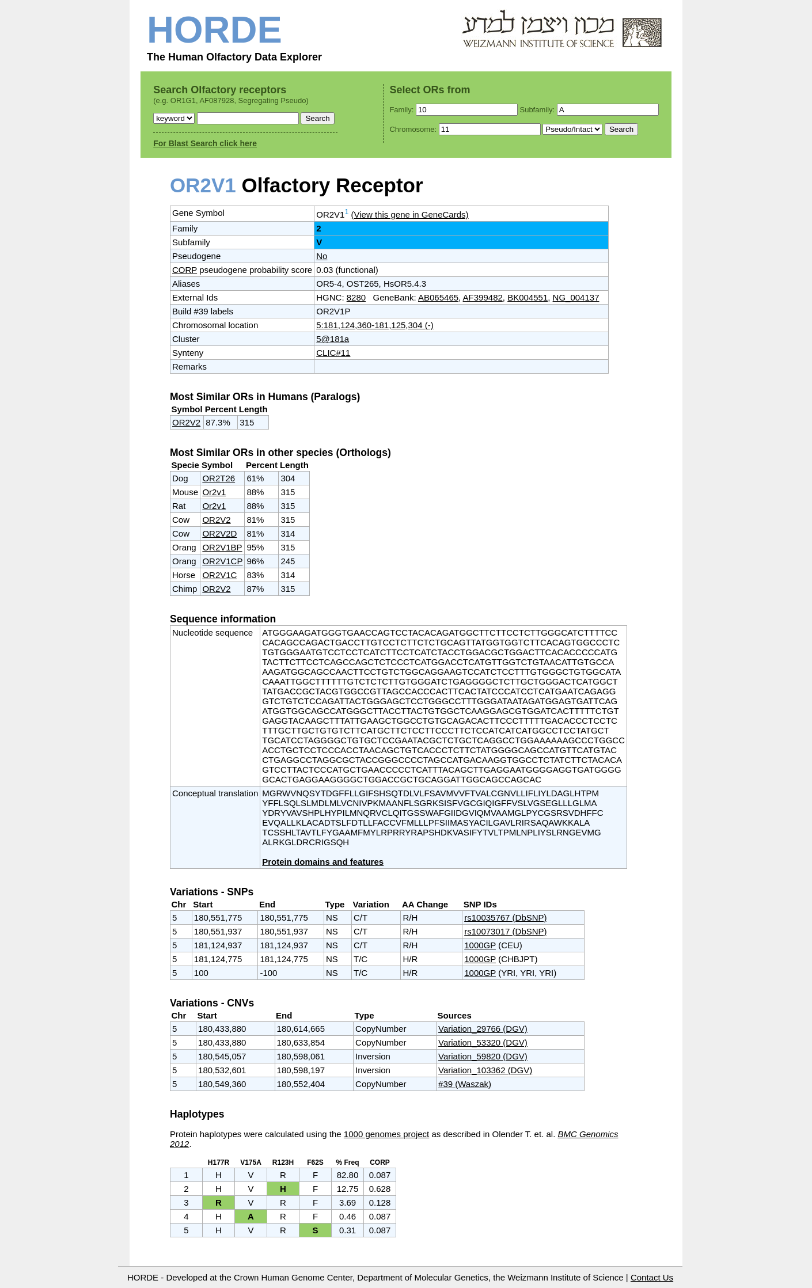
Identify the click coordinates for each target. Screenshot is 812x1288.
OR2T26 (218, 478)
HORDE (214, 30)
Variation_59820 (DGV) (483, 1056)
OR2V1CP (222, 561)
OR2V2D (219, 533)
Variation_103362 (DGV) (485, 1070)
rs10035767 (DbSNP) (505, 917)
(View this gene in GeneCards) (410, 214)
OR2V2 (186, 422)
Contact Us (652, 1277)
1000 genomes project (386, 1134)
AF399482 (483, 297)
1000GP (480, 945)
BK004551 (527, 297)
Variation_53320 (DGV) (483, 1042)
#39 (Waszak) (464, 1084)
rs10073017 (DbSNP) (505, 931)
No (321, 256)
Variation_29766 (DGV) (483, 1029)
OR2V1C (219, 575)
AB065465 (438, 297)
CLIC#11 (333, 353)
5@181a (332, 339)
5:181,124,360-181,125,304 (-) (375, 325)
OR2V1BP (222, 547)
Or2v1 (214, 492)
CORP (184, 270)
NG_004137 (576, 297)
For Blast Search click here (205, 143)
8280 (356, 297)
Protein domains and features (323, 862)
